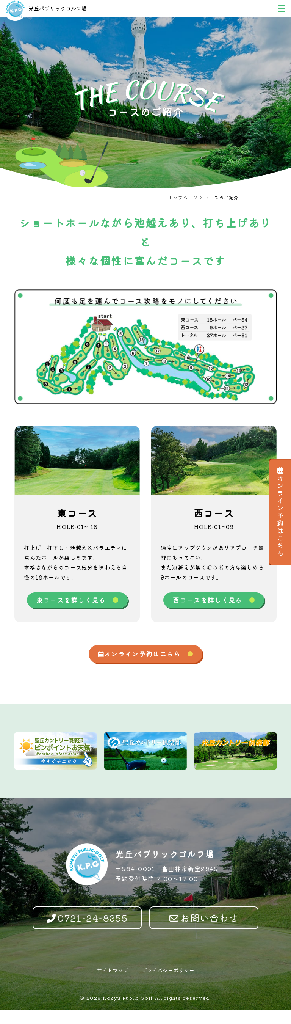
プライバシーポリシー (167, 984)
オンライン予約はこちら (280, 512)
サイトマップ (112, 984)
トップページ (183, 197)
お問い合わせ (203, 931)
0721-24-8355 (87, 931)
